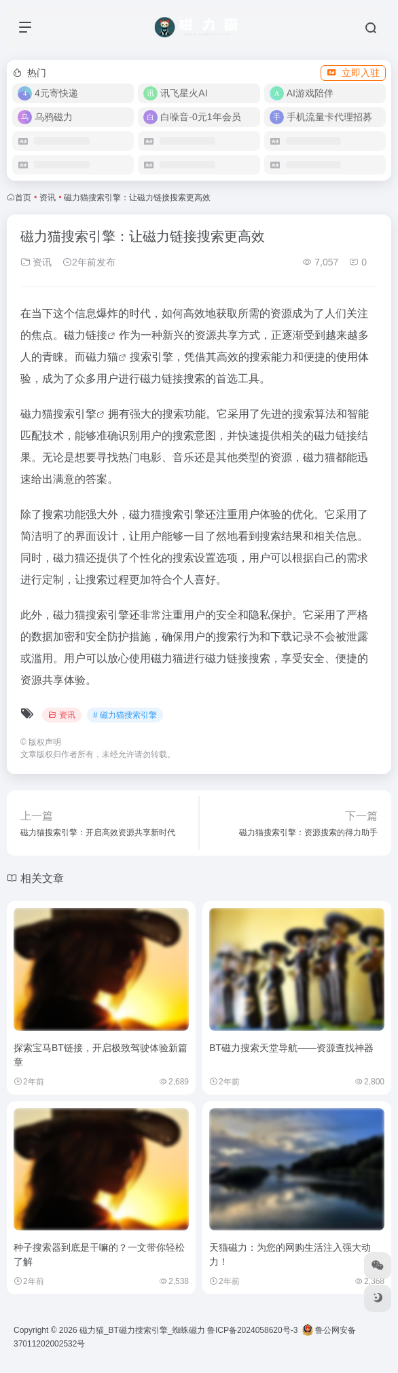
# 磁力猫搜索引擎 (125, 715)
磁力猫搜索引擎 (58, 414)
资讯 (47, 197)
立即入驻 (353, 72)
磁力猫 (102, 357)
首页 (23, 197)
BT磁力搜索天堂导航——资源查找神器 (291, 1047)
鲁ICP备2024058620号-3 (252, 1330)
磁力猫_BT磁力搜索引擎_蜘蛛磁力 (142, 1330)
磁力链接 (85, 335)
